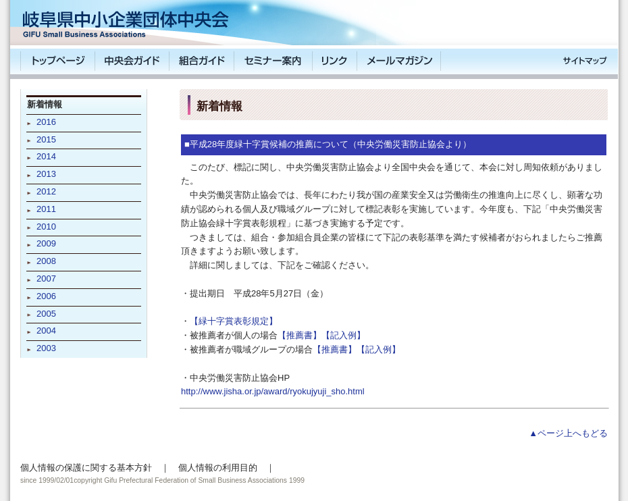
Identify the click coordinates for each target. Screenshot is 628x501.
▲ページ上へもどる (568, 433)
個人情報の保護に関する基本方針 (86, 468)
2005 (46, 314)
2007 (46, 278)
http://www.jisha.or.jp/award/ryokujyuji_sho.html (273, 391)
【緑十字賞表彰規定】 (234, 321)
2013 (46, 174)
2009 (46, 243)
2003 (46, 348)
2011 (46, 209)
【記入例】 (343, 335)
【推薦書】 (299, 335)
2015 (46, 139)
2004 (46, 330)
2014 (46, 156)
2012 (46, 191)
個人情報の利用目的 (217, 468)
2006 (46, 296)
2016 (46, 122)
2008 (46, 261)
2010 (46, 226)
